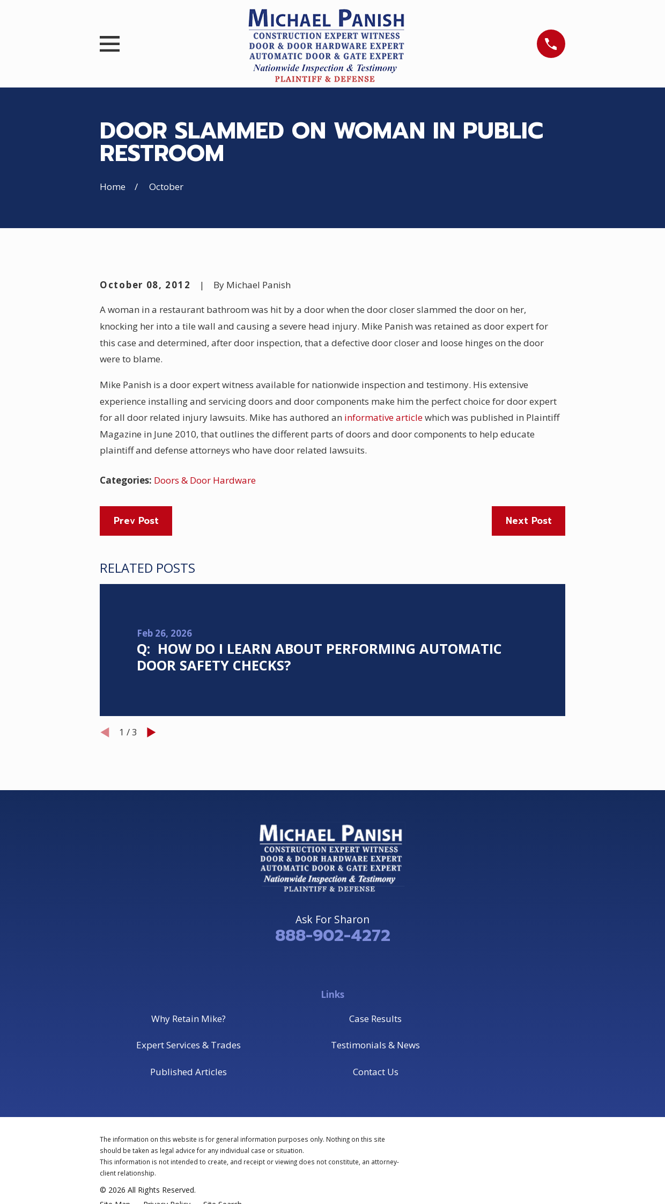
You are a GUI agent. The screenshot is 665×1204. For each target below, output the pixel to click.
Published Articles (188, 1072)
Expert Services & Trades (188, 1045)
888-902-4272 (332, 935)
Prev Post (136, 521)
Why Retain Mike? (188, 1018)
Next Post (529, 521)
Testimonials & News (375, 1045)
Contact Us (375, 1072)
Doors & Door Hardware (205, 480)
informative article (383, 417)
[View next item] (151, 732)
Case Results (375, 1018)
